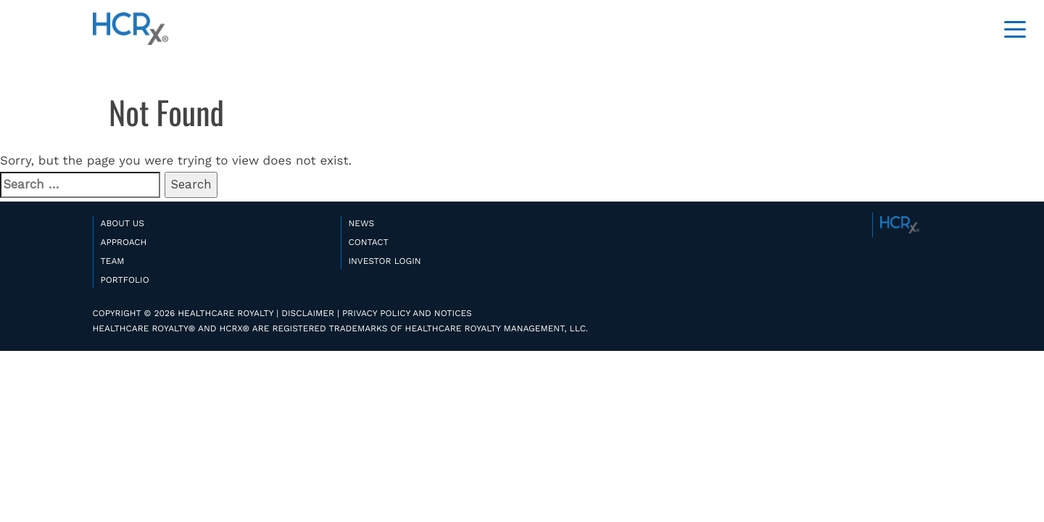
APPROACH (124, 242)
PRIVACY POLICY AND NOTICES (407, 313)
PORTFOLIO (125, 280)
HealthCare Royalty (130, 29)
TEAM (113, 261)
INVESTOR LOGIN (385, 261)
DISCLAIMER (307, 313)
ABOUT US (122, 223)
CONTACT (369, 242)
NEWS (362, 223)
